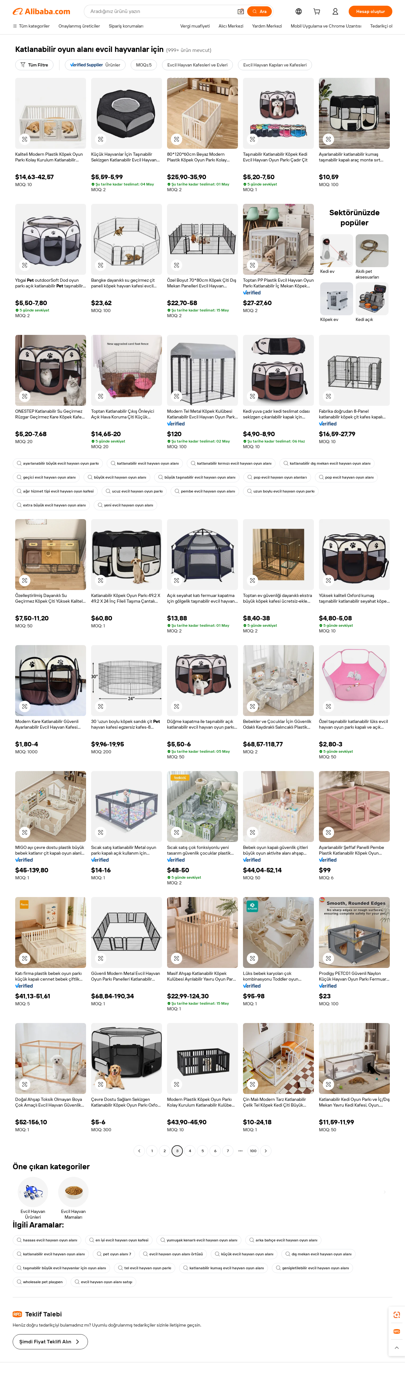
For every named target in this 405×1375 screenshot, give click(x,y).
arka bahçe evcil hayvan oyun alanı (283, 1240)
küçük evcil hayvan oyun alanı (244, 1254)
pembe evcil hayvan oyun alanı (205, 491)
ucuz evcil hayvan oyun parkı (134, 491)
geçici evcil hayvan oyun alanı (46, 477)
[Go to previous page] (139, 1151)
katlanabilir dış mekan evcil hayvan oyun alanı (327, 463)
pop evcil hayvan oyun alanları (277, 477)
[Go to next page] (265, 1151)
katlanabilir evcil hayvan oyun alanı (145, 463)
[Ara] (259, 11)
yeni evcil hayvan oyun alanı (125, 505)
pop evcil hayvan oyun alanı (346, 477)
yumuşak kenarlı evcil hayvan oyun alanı (198, 1240)
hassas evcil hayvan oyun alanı (47, 1240)
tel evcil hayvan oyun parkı (144, 1268)
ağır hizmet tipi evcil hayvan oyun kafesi (55, 491)
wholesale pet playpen (40, 1281)
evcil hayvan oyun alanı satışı (103, 1281)
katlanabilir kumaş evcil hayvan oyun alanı (223, 1268)
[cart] (318, 12)
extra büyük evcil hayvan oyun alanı (51, 505)
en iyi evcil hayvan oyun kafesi (118, 1240)
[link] (397, 1315)
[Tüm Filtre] (34, 65)
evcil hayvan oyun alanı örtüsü (173, 1254)
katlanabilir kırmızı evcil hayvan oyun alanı (231, 463)
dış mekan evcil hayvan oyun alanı (318, 1254)
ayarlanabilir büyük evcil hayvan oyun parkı (58, 463)
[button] (241, 11)
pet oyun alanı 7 (114, 1254)
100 (253, 1151)
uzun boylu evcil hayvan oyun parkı (281, 491)
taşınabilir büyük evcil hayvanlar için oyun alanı (61, 1268)
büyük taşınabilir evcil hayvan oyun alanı (196, 477)
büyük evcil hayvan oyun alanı (117, 477)
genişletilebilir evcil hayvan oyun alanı (312, 1268)
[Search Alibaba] (161, 11)
